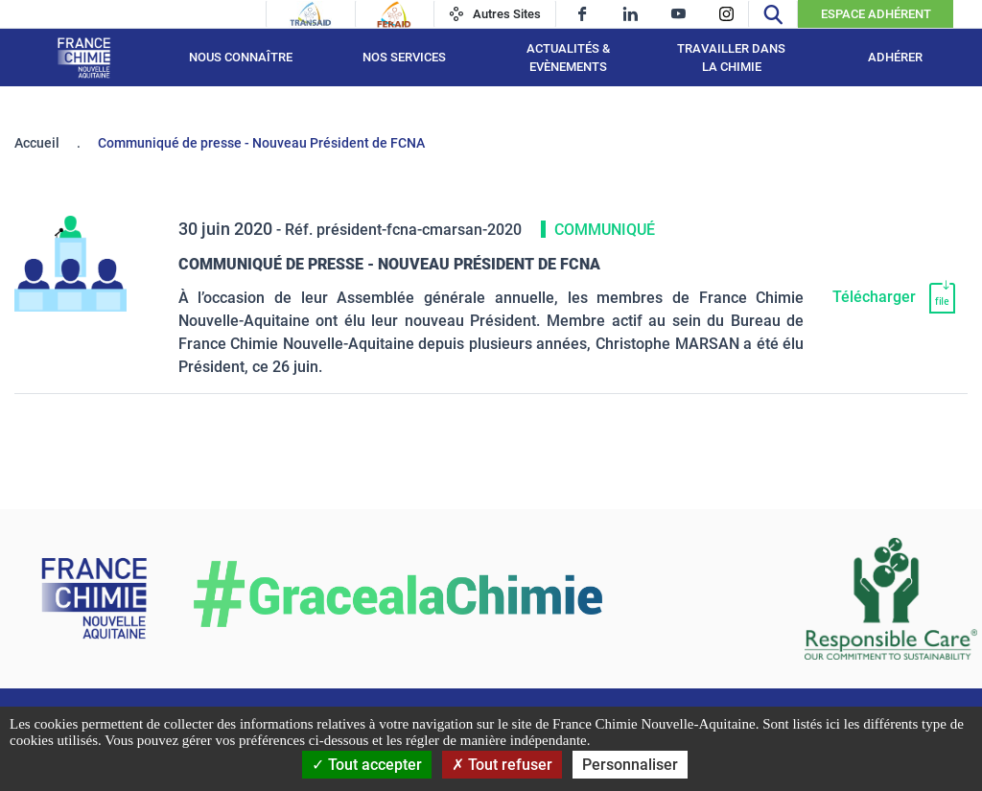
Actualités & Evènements (568, 58)
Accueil (36, 143)
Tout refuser (502, 765)
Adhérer (895, 57)
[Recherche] (773, 14)
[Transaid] (311, 14)
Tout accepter (367, 765)
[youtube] (678, 14)
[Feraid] (393, 14)
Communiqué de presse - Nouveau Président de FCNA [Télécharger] (389, 264)
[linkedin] (630, 14)
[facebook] (582, 14)
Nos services (404, 57)
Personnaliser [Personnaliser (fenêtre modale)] (630, 765)
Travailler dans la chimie (731, 58)
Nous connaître (240, 57)
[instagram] (726, 14)
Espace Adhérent (876, 14)
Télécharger (874, 297)
